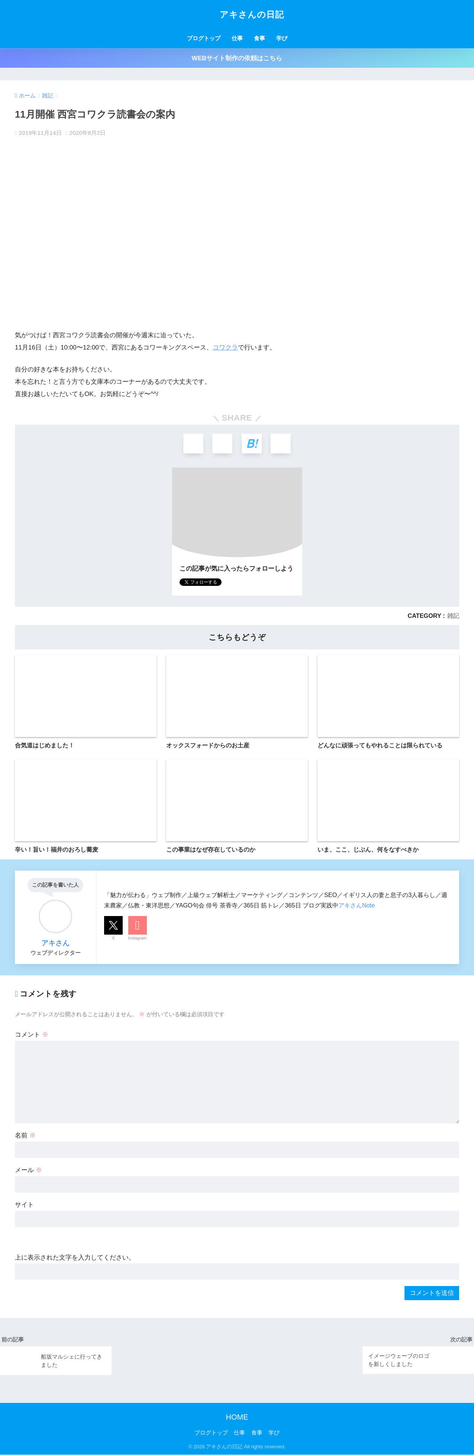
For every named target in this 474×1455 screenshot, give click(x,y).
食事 (259, 38)
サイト (24, 1205)
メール (28, 1170)
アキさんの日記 (237, 14)
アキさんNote (356, 905)
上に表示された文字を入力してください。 (75, 1257)
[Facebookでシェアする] (222, 444)
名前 (25, 1136)
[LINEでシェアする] (281, 444)
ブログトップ (203, 38)
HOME (237, 1417)
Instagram (137, 939)
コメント (31, 1035)
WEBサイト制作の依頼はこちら (237, 58)
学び (281, 38)
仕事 (237, 38)
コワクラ (225, 347)
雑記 (453, 616)
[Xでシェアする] (192, 444)
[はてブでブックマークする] (252, 444)
